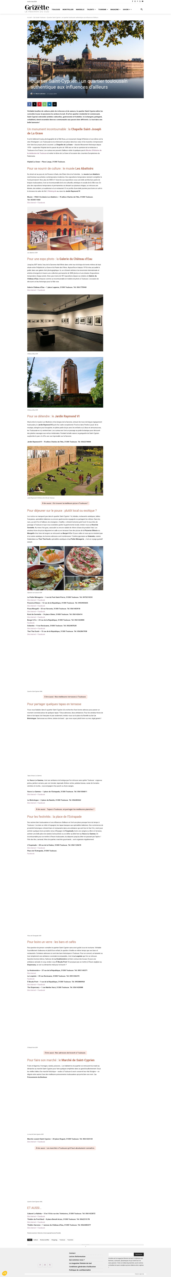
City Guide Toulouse (39, 17)
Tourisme (70, 1240)
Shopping (54, 1240)
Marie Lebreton (40, 93)
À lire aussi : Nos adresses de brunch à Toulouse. (65, 1053)
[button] (141, 9)
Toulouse (62, 1240)
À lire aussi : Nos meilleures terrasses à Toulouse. (65, 697)
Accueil (29, 17)
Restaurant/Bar (44, 1240)
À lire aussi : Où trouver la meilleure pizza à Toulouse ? (65, 503)
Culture (36, 1240)
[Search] (139, 1254)
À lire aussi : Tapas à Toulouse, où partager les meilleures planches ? (65, 809)
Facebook (41, 203)
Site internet (31, 203)
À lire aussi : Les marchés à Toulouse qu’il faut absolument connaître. (65, 1148)
